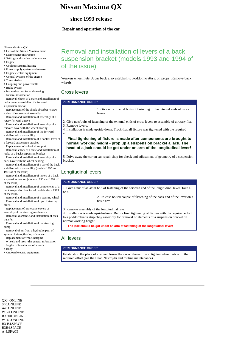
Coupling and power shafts (22, 84)
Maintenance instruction (20, 54)
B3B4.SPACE (11, 327)
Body (9, 248)
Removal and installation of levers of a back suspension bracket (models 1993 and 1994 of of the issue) (31, 179)
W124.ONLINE (13, 312)
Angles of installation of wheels (25, 245)
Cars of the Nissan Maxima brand (26, 51)
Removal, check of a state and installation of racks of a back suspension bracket (31, 151)
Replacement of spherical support (26, 146)
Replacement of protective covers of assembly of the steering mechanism (26, 210)
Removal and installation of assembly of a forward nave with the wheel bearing (30, 126)
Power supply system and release (26, 69)
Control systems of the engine (24, 76)
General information (18, 95)
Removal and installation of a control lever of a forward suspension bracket (32, 140)
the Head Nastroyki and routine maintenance (121, 258)
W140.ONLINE (13, 320)
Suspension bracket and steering (25, 91)
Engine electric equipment (21, 73)
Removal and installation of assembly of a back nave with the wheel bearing (30, 159)
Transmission (14, 80)
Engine (10, 62)
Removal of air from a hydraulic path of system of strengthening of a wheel (28, 232)
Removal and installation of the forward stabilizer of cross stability (28, 133)
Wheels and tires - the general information (31, 241)
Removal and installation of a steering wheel (32, 197)
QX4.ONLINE (12, 300)
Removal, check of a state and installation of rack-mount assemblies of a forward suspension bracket (31, 102)
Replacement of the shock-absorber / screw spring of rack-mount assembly (30, 111)
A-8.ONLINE (11, 308)
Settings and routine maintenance (26, 58)
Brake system (14, 87)
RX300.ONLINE (13, 316)
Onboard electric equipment (22, 252)
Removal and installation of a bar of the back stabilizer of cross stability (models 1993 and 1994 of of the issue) (32, 168)
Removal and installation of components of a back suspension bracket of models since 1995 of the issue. (31, 190)
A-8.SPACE (10, 331)
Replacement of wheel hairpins (24, 237)
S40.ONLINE (11, 304)
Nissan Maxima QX (16, 47)
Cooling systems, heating (21, 65)
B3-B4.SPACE (12, 324)
